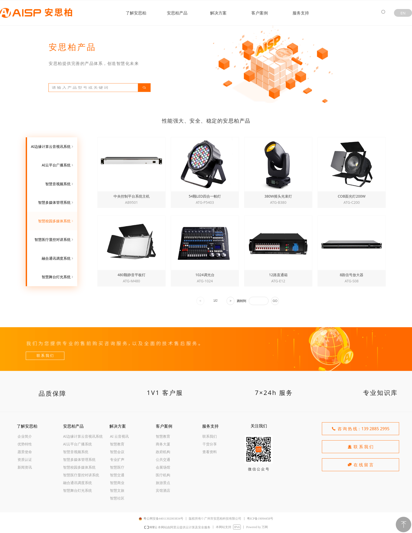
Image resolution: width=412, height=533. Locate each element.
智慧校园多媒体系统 (56, 221)
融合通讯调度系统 (58, 258)
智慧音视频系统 (59, 184)
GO (275, 301)
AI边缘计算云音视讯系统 (52, 146)
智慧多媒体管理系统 (56, 202)
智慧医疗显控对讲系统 (54, 239)
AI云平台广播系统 (58, 165)
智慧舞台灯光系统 (58, 277)
